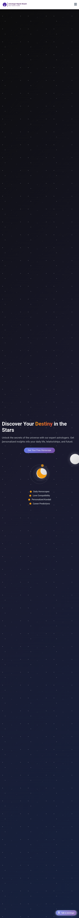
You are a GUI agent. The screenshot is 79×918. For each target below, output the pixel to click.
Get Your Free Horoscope (39, 450)
